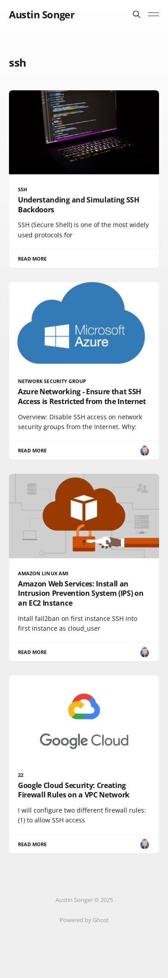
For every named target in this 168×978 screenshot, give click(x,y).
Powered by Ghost (84, 920)
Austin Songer (41, 14)
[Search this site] (136, 14)
